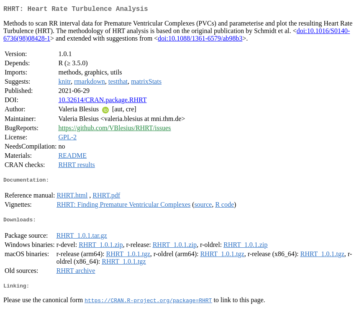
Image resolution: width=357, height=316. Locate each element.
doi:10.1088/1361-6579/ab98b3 (200, 40)
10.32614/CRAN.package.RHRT (102, 101)
